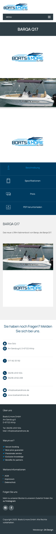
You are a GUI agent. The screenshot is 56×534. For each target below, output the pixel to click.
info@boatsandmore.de (18, 390)
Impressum (9, 479)
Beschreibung (23, 167)
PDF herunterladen (24, 207)
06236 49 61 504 (13, 428)
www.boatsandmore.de (18, 395)
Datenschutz (10, 482)
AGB (7, 476)
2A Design (48, 529)
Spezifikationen (23, 180)
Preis (20, 194)
